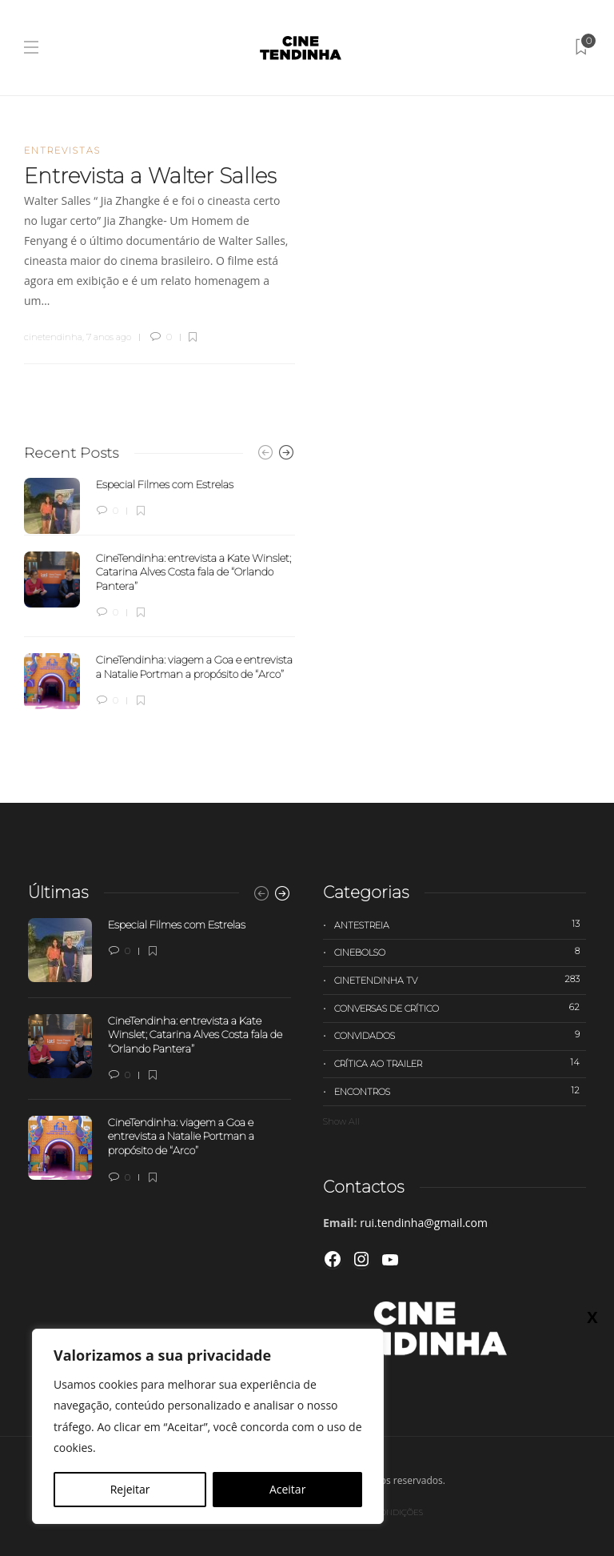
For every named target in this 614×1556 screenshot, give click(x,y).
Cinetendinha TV (460, 979)
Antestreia (460, 924)
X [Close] (592, 1316)
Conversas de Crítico (460, 1007)
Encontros (460, 1091)
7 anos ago (108, 337)
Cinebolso (460, 951)
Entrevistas (62, 150)
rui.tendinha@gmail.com (424, 1222)
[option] (159, 594)
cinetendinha (53, 337)
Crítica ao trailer (460, 1063)
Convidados (460, 1035)
